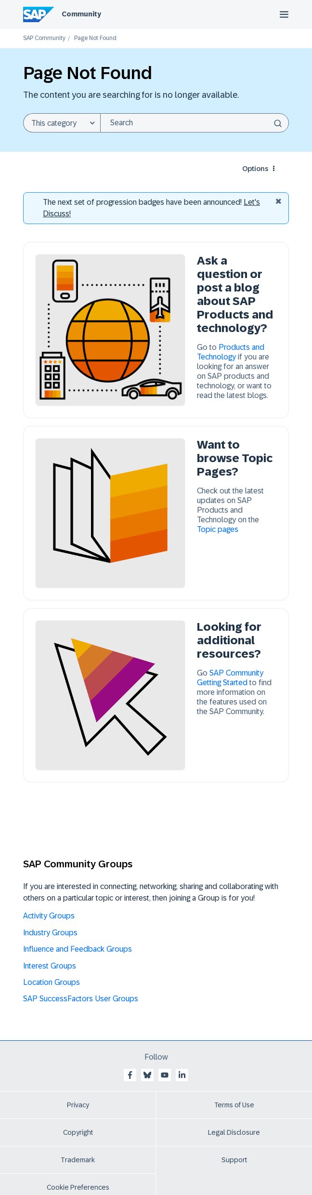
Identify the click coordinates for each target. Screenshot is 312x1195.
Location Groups (51, 982)
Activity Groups (49, 916)
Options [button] (255, 169)
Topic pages (217, 529)
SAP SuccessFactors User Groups (80, 999)
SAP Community (44, 38)
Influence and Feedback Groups (77, 949)
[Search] (194, 123)
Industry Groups (50, 933)
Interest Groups (49, 966)
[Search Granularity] (61, 123)
